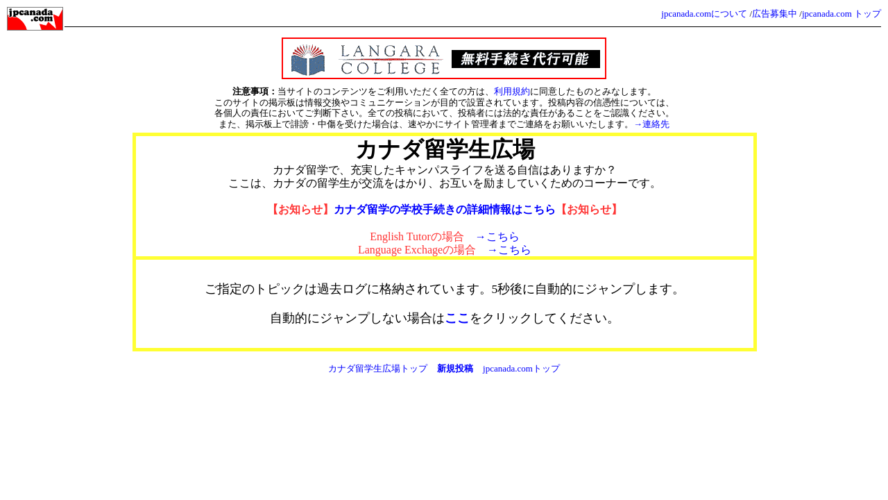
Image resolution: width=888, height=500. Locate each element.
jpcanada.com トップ (841, 13)
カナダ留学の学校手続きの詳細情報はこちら (445, 209)
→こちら (497, 236)
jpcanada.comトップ (521, 368)
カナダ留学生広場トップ (377, 368)
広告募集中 (774, 13)
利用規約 (512, 91)
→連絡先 (651, 124)
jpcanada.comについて (704, 13)
